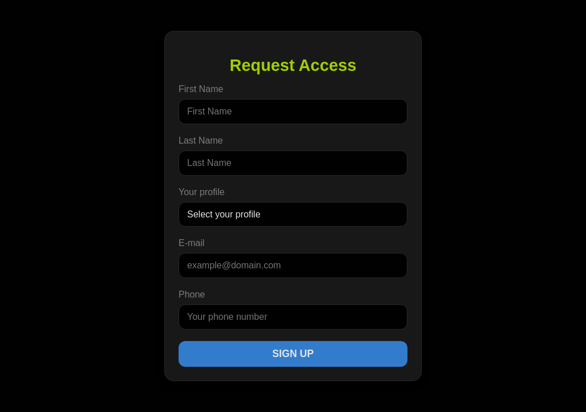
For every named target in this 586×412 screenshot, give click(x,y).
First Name (201, 89)
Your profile (201, 192)
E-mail (191, 243)
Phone (192, 294)
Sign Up (293, 353)
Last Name (201, 140)
